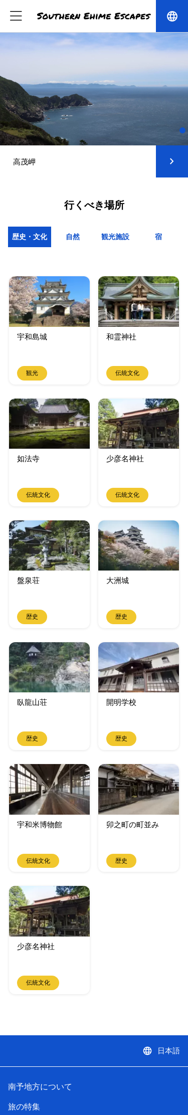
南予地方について (40, 1086)
